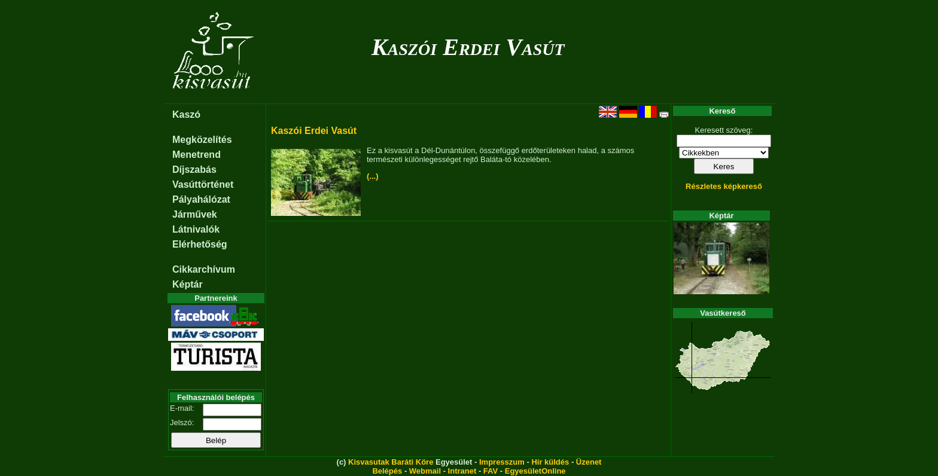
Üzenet (589, 461)
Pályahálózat (201, 199)
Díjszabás (194, 169)
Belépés (387, 470)
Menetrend (196, 154)
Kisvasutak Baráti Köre (390, 461)
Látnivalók (196, 229)
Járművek (194, 214)
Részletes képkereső (724, 186)
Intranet (462, 470)
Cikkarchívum (203, 269)
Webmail (425, 470)
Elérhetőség (199, 244)
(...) (373, 176)
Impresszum (502, 461)
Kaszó (186, 114)
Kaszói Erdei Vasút (468, 46)
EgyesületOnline (535, 470)
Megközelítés (202, 140)
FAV (490, 470)
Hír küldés (550, 461)
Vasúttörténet (202, 184)
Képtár (187, 284)
